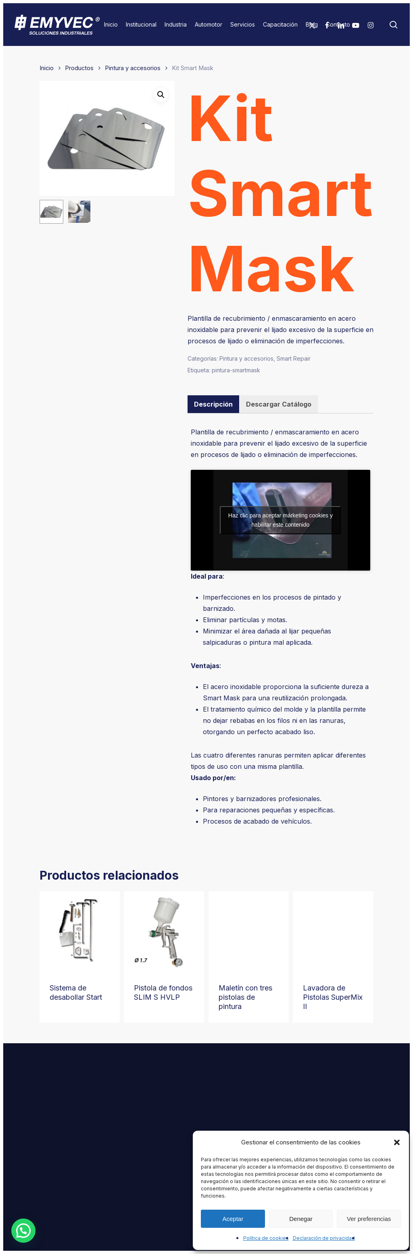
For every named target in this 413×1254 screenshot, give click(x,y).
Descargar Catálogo (278, 404)
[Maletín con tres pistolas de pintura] (249, 931)
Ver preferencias (369, 1218)
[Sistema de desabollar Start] (80, 931)
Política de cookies (266, 1238)
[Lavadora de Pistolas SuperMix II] (333, 931)
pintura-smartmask (236, 370)
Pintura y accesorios (133, 68)
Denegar (301, 1218)
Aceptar (232, 1218)
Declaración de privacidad (324, 1238)
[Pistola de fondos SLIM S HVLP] (164, 931)
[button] (397, 1142)
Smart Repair (294, 358)
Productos (79, 68)
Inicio (47, 68)
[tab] (213, 404)
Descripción (213, 404)
